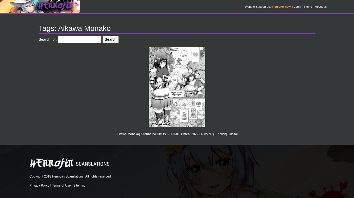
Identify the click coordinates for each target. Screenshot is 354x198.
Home (308, 6)
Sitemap (79, 185)
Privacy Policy (40, 185)
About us (321, 6)
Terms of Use (61, 185)
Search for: (48, 39)
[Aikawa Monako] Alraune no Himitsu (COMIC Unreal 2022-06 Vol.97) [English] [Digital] (177, 134)
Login (297, 6)
